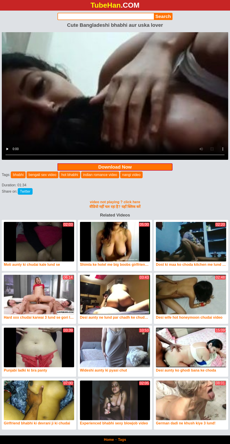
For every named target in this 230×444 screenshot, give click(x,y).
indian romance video (100, 175)
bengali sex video (42, 175)
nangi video (131, 175)
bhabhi (18, 175)
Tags (122, 440)
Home (109, 440)
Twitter (25, 191)
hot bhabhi (69, 175)
